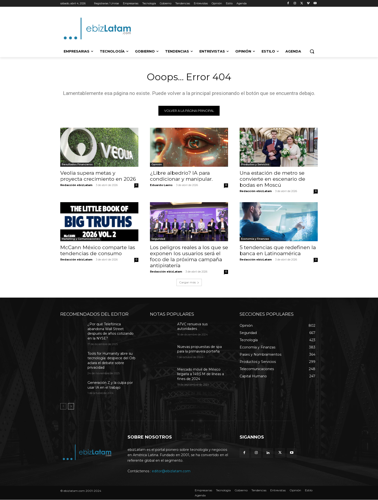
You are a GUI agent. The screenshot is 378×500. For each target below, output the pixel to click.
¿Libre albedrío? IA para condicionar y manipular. (181, 176)
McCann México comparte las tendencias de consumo (97, 251)
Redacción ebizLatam (76, 185)
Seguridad (158, 239)
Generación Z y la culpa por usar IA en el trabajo (110, 385)
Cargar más (189, 282)
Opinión (156, 164)
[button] (312, 51)
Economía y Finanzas (255, 239)
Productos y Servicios (255, 164)
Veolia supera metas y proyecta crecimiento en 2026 (98, 176)
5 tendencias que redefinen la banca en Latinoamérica (278, 251)
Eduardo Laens (161, 185)
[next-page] (71, 406)
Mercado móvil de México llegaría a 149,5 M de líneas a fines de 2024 (200, 374)
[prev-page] (63, 406)
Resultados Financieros (77, 164)
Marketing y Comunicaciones (81, 239)
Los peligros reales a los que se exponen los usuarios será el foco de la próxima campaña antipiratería (189, 257)
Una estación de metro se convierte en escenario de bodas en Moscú (272, 179)
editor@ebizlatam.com (171, 471)
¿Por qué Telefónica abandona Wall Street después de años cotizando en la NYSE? (111, 331)
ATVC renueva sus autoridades (192, 326)
